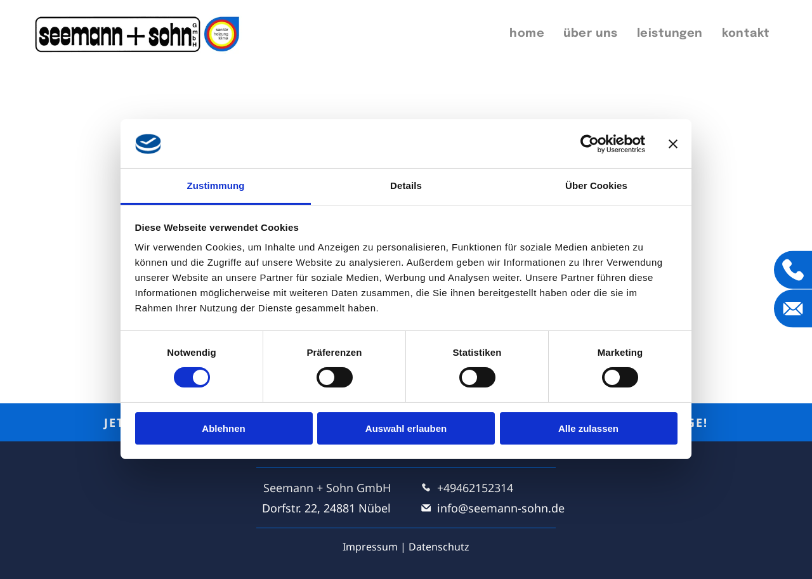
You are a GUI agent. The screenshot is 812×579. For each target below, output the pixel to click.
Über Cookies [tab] (596, 185)
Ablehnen (223, 428)
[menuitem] (527, 34)
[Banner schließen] (673, 144)
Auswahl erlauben (406, 428)
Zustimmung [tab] (216, 185)
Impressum (370, 547)
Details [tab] (406, 185)
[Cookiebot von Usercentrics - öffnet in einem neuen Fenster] (589, 143)
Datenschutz (439, 547)
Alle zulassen (588, 428)
